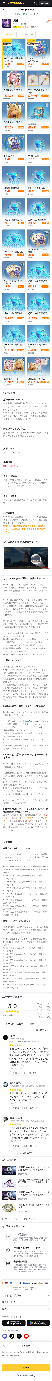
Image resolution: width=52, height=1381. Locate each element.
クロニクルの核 (26, 34)
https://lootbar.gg (30, 721)
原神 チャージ (30, 1219)
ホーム (8, 1219)
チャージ (17, 1219)
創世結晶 (9, 34)
